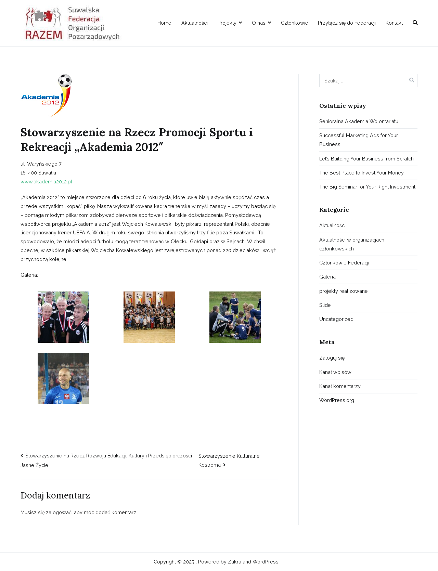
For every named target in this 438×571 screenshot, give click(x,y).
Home (164, 23)
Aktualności (194, 23)
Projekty (227, 23)
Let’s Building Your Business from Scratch (366, 158)
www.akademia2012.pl (46, 181)
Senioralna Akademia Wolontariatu (358, 121)
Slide (325, 305)
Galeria (327, 277)
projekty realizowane (343, 291)
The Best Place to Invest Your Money (361, 173)
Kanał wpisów (335, 372)
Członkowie (294, 23)
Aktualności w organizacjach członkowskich (351, 244)
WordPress (266, 561)
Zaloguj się (332, 358)
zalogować (59, 512)
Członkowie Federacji (344, 262)
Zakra (234, 561)
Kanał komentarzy (340, 386)
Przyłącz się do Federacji (347, 23)
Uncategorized (336, 319)
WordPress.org (336, 400)
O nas (259, 23)
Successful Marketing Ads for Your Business (358, 139)
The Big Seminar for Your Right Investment (367, 187)
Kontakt (394, 23)
